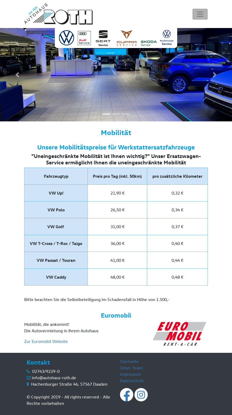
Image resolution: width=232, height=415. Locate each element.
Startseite (129, 361)
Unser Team (131, 367)
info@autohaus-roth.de (54, 377)
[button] (17, 74)
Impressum (130, 374)
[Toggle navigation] (200, 14)
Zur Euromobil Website (46, 341)
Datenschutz (132, 380)
